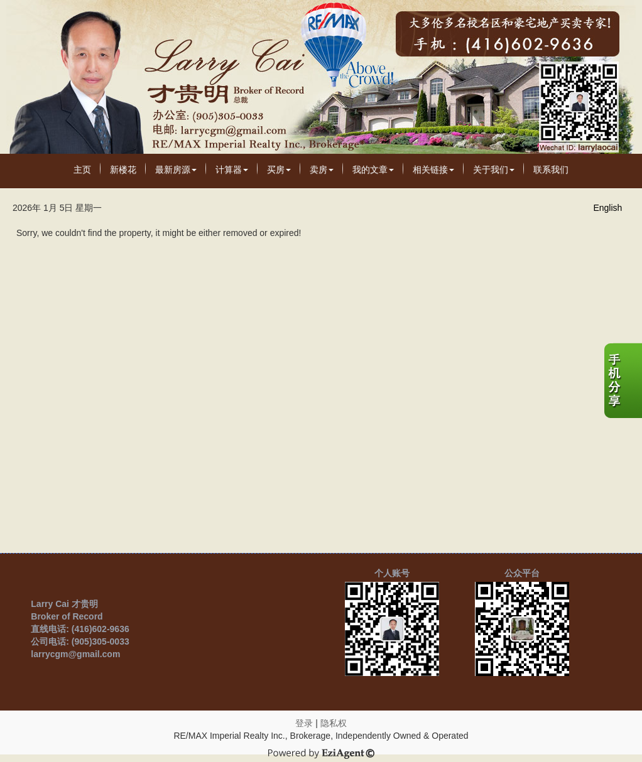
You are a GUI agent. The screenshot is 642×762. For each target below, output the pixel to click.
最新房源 (176, 169)
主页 (82, 169)
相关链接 (433, 169)
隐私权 (333, 723)
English (607, 208)
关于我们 (493, 169)
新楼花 (123, 169)
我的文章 (373, 169)
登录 (304, 723)
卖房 (322, 169)
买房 (279, 169)
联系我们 (551, 169)
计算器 (231, 169)
